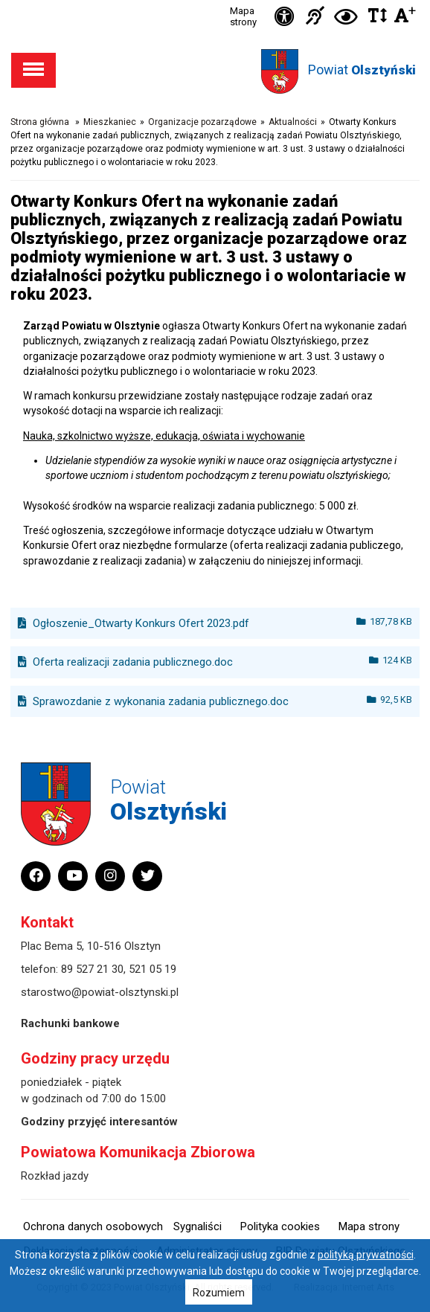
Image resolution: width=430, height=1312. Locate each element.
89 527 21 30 (92, 969)
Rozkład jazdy (55, 1176)
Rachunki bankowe (70, 1023)
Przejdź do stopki (215, 0)
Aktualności (293, 122)
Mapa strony (243, 16)
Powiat (362, 69)
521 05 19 (152, 969)
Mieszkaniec (109, 122)
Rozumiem (219, 1293)
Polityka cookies (280, 1226)
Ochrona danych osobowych (93, 1226)
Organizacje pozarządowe (202, 122)
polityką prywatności (366, 1255)
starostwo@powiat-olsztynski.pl (100, 992)
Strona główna (39, 122)
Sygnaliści (197, 1226)
